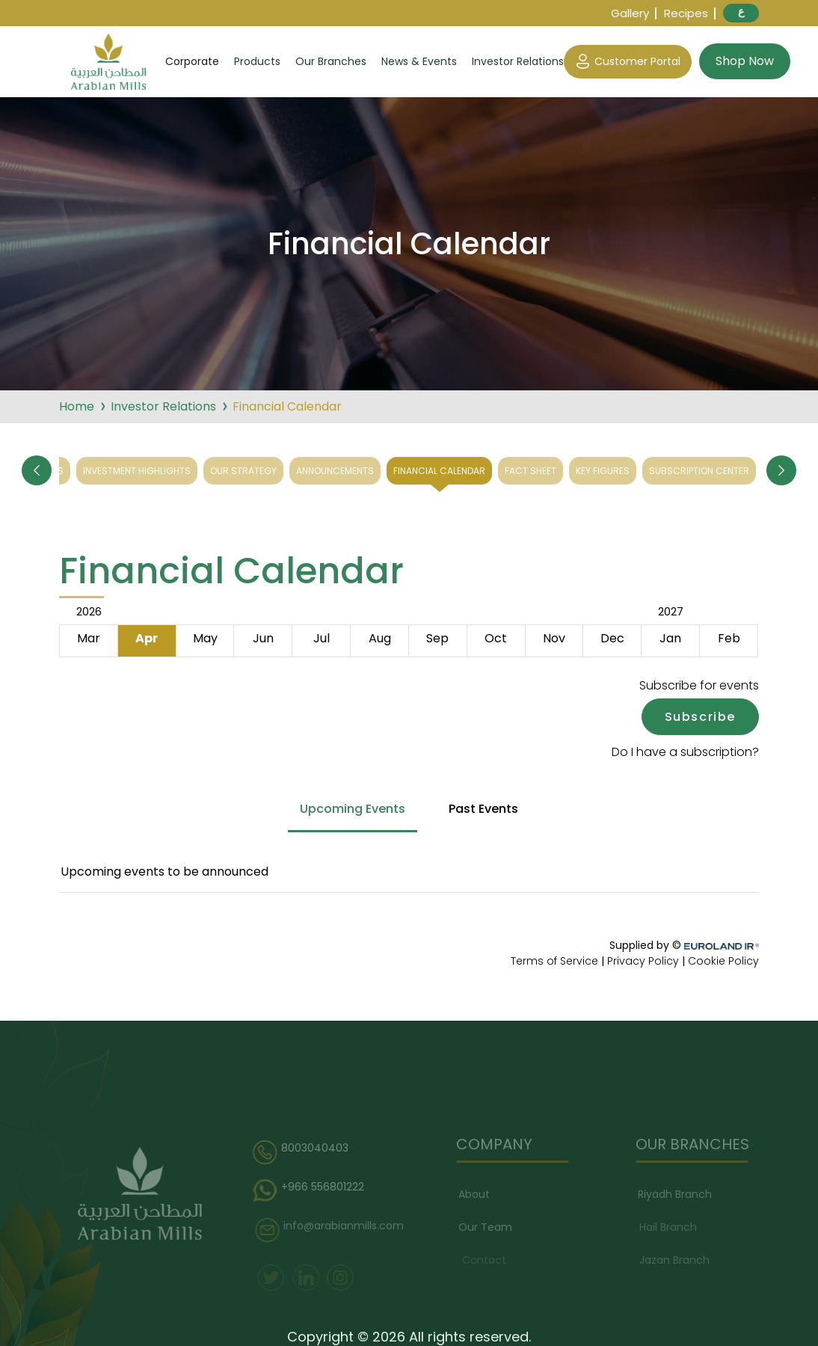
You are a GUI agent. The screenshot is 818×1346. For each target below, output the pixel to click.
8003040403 (306, 1152)
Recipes (686, 13)
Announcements (335, 470)
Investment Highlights (137, 470)
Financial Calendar (439, 470)
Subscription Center (699, 470)
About (477, 1194)
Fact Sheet (530, 470)
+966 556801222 (313, 1191)
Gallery (630, 13)
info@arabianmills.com (333, 1230)
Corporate (192, 61)
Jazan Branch (677, 1260)
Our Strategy (243, 470)
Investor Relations (518, 61)
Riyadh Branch (679, 1194)
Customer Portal (627, 62)
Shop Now (745, 61)
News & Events (419, 61)
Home (76, 406)
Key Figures (603, 470)
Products (257, 61)
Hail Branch (671, 1227)
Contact (486, 1260)
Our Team (489, 1227)
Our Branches (330, 61)
